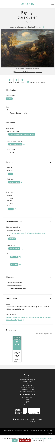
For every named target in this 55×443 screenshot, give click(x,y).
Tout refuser (25, 440)
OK (15, 440)
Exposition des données (27, 395)
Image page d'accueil (28, 397)
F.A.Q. (27, 391)
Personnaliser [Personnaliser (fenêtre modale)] (37, 440)
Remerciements (27, 389)
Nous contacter (27, 393)
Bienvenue (27, 385)
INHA (27, 407)
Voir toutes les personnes (44, 341)
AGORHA (28, 4)
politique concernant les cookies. (42, 438)
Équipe (27, 408)
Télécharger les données (27, 90)
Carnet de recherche (27, 410)
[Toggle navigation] (53, 4)
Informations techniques (27, 387)
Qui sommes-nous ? (27, 405)
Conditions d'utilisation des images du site (27, 72)
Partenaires (27, 412)
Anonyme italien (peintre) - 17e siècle (26, 27)
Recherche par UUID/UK (27, 399)
